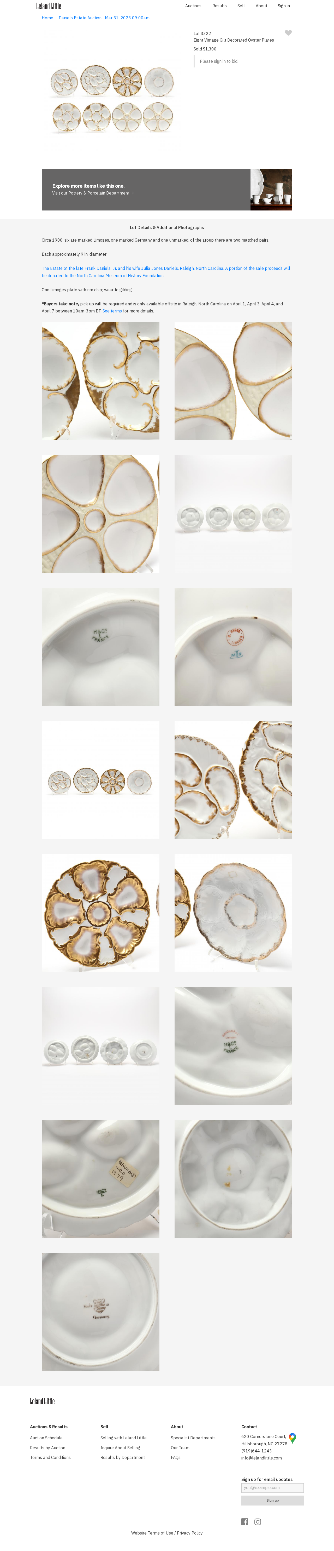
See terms (112, 310)
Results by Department (122, 1457)
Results (219, 5)
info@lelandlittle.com (261, 1458)
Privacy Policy (190, 1533)
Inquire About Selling (120, 1447)
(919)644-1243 (256, 1450)
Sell (241, 5)
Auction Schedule (46, 1437)
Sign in (284, 5)
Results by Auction (47, 1447)
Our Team (180, 1447)
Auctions (193, 5)
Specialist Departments (193, 1437)
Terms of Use (160, 1533)
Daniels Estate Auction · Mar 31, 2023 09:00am (104, 17)
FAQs (176, 1457)
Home (47, 17)
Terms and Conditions (50, 1457)
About (261, 5)
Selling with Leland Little (123, 1437)
